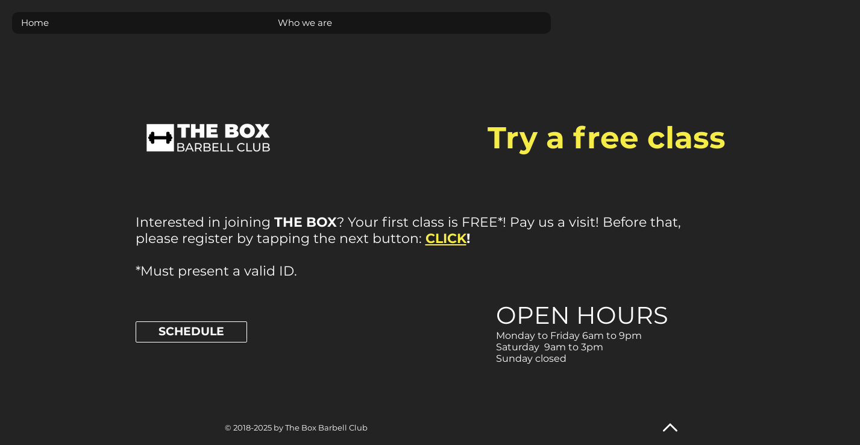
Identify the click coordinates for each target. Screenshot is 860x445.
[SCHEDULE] (191, 331)
